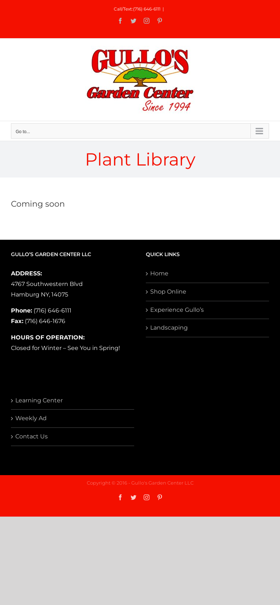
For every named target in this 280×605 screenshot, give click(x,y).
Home (159, 273)
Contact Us (31, 436)
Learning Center (39, 400)
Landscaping (169, 327)
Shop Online (168, 291)
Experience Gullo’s (177, 309)
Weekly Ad (31, 418)
